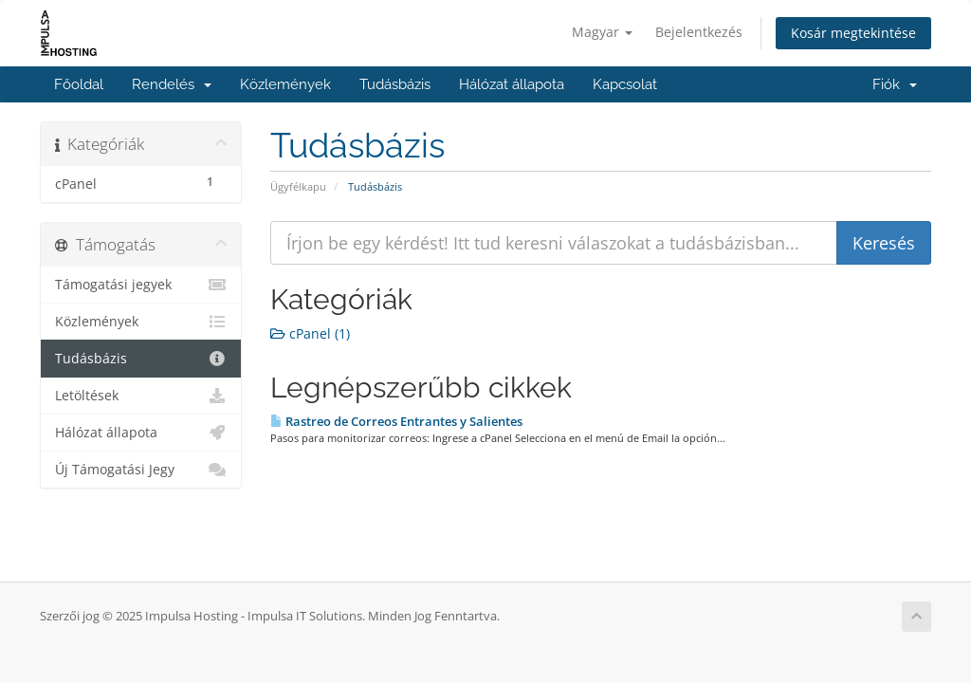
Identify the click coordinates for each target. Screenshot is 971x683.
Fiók (894, 84)
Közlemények (285, 84)
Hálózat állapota (511, 84)
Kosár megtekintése (853, 33)
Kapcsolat (625, 84)
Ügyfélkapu (298, 186)
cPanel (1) (310, 333)
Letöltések (141, 395)
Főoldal (78, 84)
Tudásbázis (395, 84)
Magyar (602, 32)
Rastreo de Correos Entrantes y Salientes (396, 421)
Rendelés (171, 84)
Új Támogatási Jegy (141, 469)
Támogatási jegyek (141, 284)
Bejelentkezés (698, 32)
